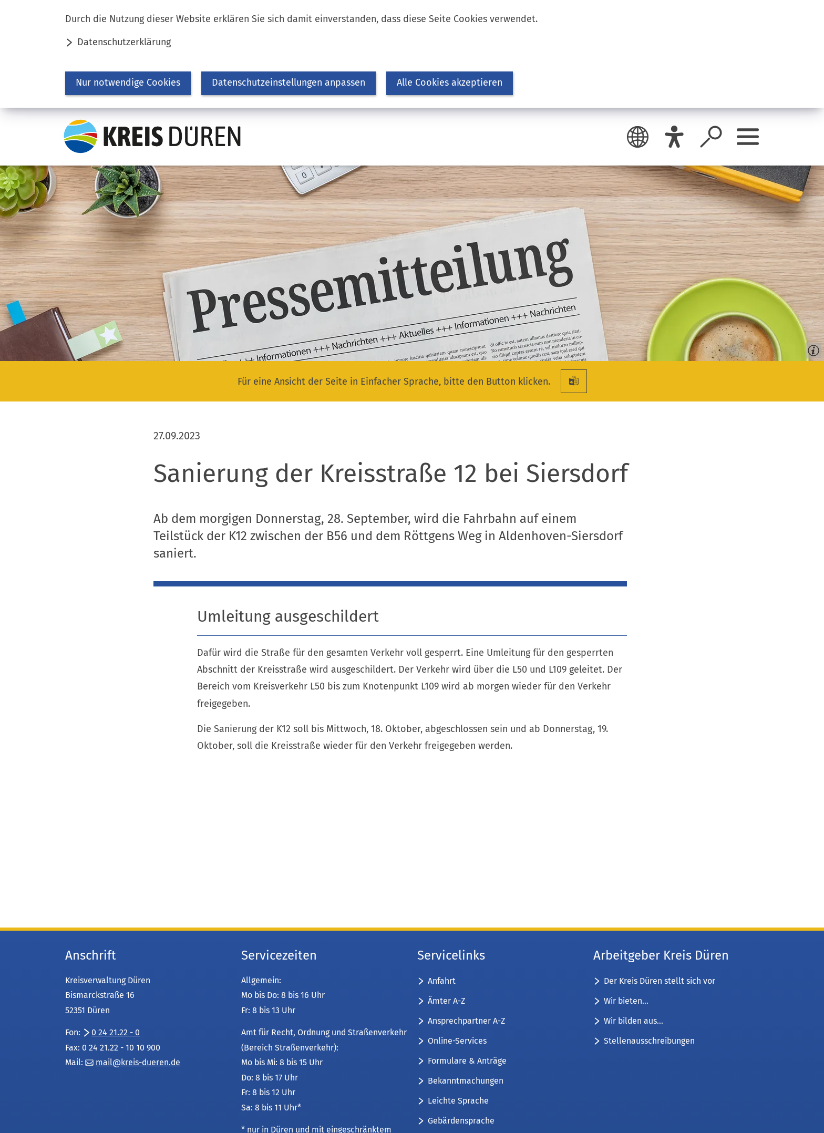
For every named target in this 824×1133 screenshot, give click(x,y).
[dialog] (412, 54)
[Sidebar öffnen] (748, 136)
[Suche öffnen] (711, 136)
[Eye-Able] (674, 136)
